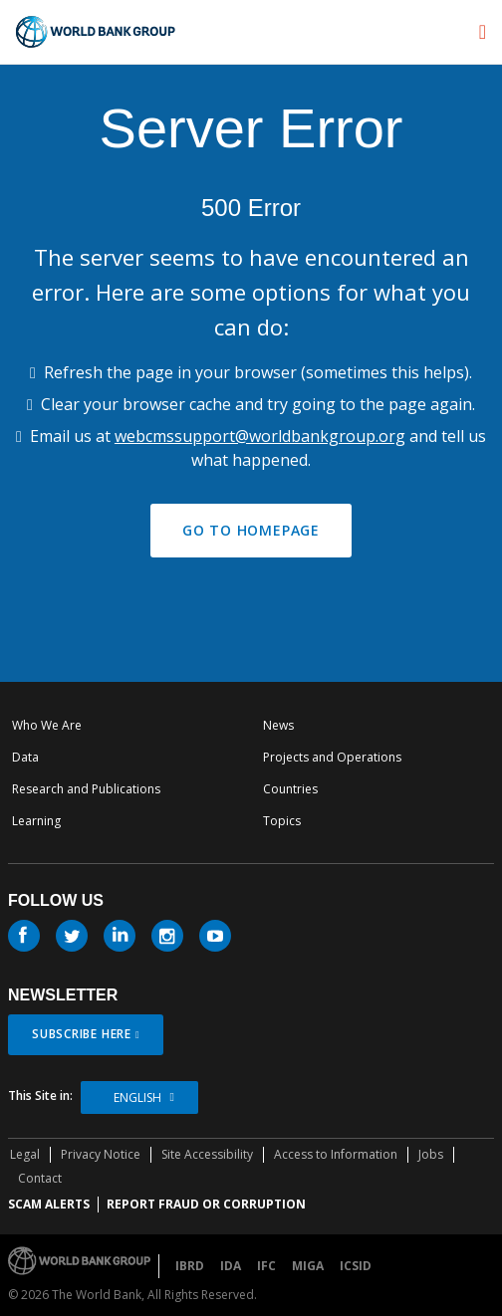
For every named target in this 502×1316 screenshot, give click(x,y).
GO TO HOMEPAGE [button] (251, 530)
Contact (40, 1178)
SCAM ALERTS (49, 1204)
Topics (282, 820)
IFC (266, 1265)
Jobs (430, 1154)
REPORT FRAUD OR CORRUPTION (206, 1204)
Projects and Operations (332, 757)
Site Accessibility (207, 1154)
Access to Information (335, 1154)
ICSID (356, 1265)
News (278, 725)
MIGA (308, 1265)
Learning (36, 820)
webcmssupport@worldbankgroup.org (260, 436)
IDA (230, 1265)
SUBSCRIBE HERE (81, 1033)
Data (25, 757)
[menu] (482, 32)
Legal (25, 1154)
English (137, 1097)
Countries (290, 788)
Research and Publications (86, 788)
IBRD (189, 1265)
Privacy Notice (100, 1154)
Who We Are (47, 725)
